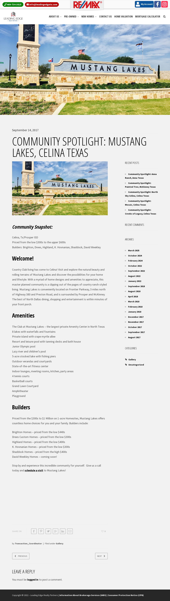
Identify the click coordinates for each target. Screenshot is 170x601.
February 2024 (135, 260)
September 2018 (136, 286)
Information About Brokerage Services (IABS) (82, 595)
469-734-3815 (14, 4)
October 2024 (135, 255)
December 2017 (135, 317)
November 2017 (136, 322)
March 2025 (133, 250)
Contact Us (105, 16)
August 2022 (134, 276)
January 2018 (134, 311)
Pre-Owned (70, 16)
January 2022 (134, 281)
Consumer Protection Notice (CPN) (126, 595)
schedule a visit (34, 470)
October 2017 (135, 327)
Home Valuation (123, 16)
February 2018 (135, 306)
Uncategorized (136, 364)
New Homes (87, 16)
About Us (54, 16)
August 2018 (134, 291)
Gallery (59, 543)
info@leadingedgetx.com (43, 4)
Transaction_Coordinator (28, 543)
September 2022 (136, 270)
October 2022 (135, 265)
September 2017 (136, 332)
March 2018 (133, 301)
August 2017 (134, 337)
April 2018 (133, 296)
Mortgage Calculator (147, 16)
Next (99, 556)
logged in (33, 579)
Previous (22, 556)
